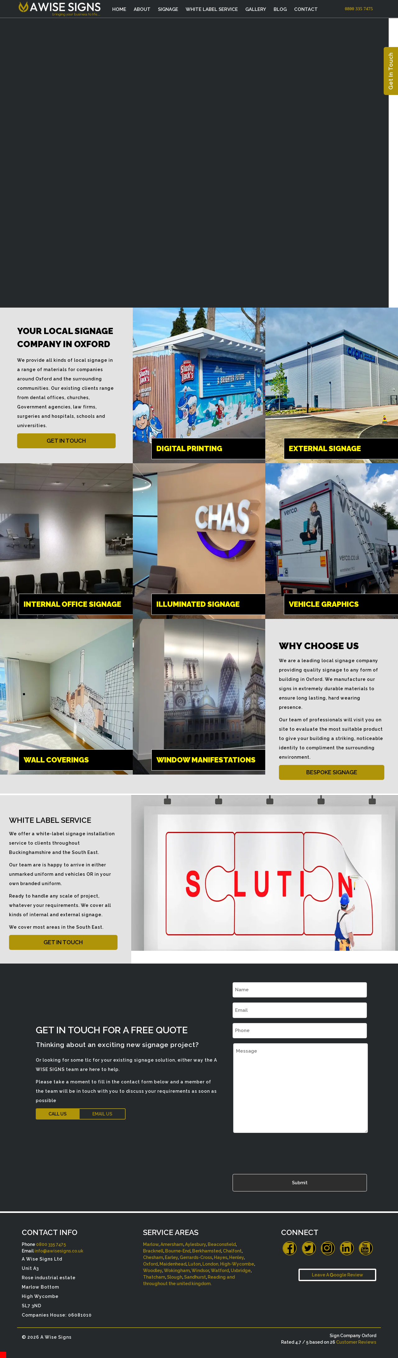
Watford (220, 1270)
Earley (171, 1257)
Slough (174, 1277)
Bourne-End (177, 1250)
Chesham (153, 1257)
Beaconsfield (222, 1244)
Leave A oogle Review (337, 1274)
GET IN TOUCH (66, 440)
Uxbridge (241, 1270)
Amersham (171, 1244)
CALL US (58, 1113)
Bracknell (153, 1250)
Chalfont (232, 1250)
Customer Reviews (356, 1342)
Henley (236, 1257)
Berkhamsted (206, 1250)
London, (210, 1263)
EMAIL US (102, 1113)
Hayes (220, 1257)
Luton (194, 1263)
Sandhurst (195, 1277)
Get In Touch (390, 71)
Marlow (151, 1244)
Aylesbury (195, 1244)
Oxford (150, 1263)
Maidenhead (173, 1263)
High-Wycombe (237, 1263)
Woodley (152, 1270)
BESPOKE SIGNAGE (331, 772)
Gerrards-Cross (196, 1257)
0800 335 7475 (51, 1244)
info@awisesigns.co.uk (59, 1250)
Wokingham (177, 1270)
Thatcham (154, 1277)
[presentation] (280, 1152)
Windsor (200, 1270)
